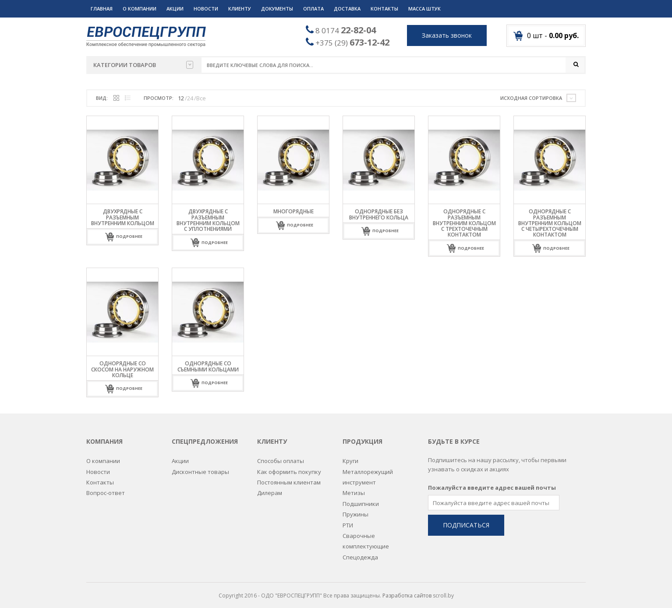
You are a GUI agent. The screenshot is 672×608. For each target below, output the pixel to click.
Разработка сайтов (406, 590)
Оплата (313, 8)
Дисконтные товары (200, 466)
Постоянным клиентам (289, 477)
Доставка (347, 8)
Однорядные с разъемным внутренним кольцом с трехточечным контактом (464, 223)
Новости (206, 8)
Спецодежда (360, 552)
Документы (277, 8)
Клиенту (239, 8)
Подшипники (361, 498)
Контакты (384, 8)
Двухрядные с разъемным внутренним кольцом (122, 217)
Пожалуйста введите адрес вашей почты (492, 482)
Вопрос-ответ (105, 488)
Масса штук (424, 8)
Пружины (355, 509)
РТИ (348, 520)
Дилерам (269, 488)
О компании (139, 8)
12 (181, 98)
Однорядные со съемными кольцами (208, 366)
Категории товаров (143, 65)
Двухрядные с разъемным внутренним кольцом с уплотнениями (208, 220)
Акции (175, 8)
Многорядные (293, 212)
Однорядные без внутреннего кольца (378, 214)
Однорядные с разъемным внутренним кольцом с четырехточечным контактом (549, 223)
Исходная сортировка (531, 98)
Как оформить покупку (289, 466)
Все (201, 98)
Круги (350, 456)
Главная (102, 8)
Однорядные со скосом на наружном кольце (122, 369)
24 (190, 98)
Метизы (354, 488)
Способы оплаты (280, 456)
